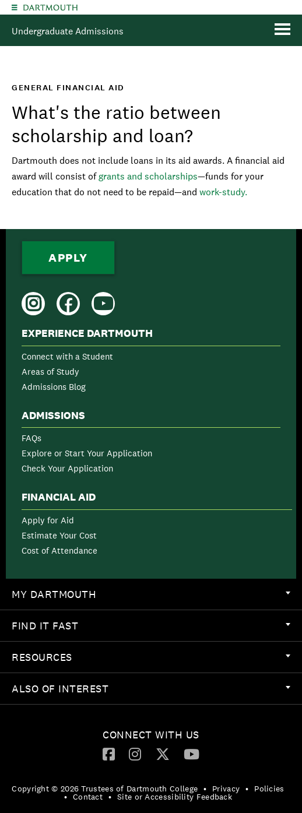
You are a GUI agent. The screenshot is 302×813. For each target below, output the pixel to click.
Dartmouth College (50, 7)
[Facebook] (109, 753)
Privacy (226, 788)
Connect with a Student (67, 356)
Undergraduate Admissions (68, 31)
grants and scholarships (148, 176)
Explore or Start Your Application (87, 453)
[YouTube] (191, 753)
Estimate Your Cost (59, 535)
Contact (88, 796)
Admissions (53, 415)
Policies (269, 788)
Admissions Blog (54, 386)
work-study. (223, 192)
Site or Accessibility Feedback (174, 796)
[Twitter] (163, 753)
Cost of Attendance (59, 550)
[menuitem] (151, 362)
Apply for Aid (48, 520)
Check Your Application (67, 468)
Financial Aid (59, 497)
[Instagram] (135, 753)
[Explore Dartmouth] (14, 7)
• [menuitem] (204, 788)
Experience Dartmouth (87, 333)
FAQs (31, 438)
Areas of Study (50, 371)
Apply (68, 257)
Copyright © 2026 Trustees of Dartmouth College (105, 788)
